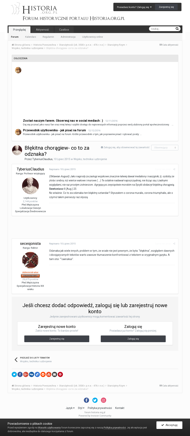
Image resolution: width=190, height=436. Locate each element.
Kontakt (119, 408)
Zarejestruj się (166, 7)
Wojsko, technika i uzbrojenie (90, 159)
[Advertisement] (99, 93)
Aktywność (42, 29)
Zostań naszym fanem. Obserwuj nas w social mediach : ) (63, 120)
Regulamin (48, 36)
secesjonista (30, 243)
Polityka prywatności (100, 408)
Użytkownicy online (92, 36)
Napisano (62, 169)
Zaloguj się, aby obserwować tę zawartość (127, 147)
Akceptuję (169, 425)
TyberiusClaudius (42, 159)
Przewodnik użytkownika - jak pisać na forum (54, 130)
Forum (15, 36)
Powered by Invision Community (95, 415)
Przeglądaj (19, 29)
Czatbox (64, 29)
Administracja (68, 36)
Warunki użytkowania (49, 427)
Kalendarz (30, 36)
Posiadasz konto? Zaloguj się (134, 7)
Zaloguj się (133, 339)
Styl (81, 408)
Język (70, 408)
